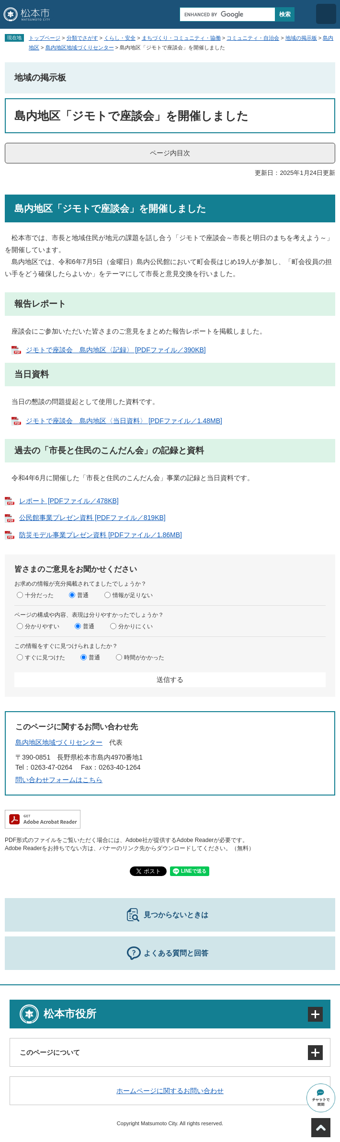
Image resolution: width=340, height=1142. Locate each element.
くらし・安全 (120, 38)
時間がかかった (144, 657)
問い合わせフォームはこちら (58, 780)
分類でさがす (82, 38)
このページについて (50, 1052)
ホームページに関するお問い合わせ (170, 1091)
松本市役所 (70, 1014)
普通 (83, 595)
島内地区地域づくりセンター (79, 47)
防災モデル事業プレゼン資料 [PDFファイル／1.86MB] (100, 535)
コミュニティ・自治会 (253, 38)
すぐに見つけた (45, 657)
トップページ (44, 38)
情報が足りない (133, 595)
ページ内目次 (170, 153)
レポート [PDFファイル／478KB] (69, 501)
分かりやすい (42, 626)
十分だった (39, 595)
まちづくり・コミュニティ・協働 (181, 38)
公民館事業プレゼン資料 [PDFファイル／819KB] (92, 517)
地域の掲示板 (301, 38)
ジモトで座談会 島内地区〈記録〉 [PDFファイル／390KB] (116, 350)
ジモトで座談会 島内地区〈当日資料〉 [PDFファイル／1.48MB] (124, 421)
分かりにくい (135, 626)
